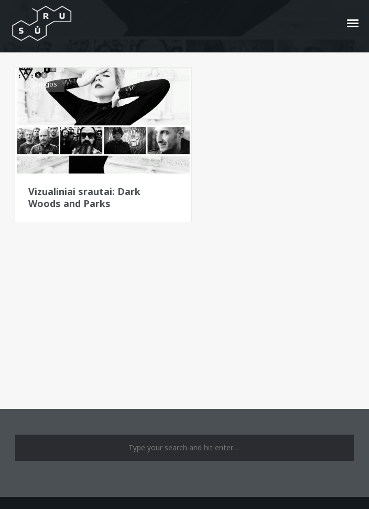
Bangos (45, 84)
